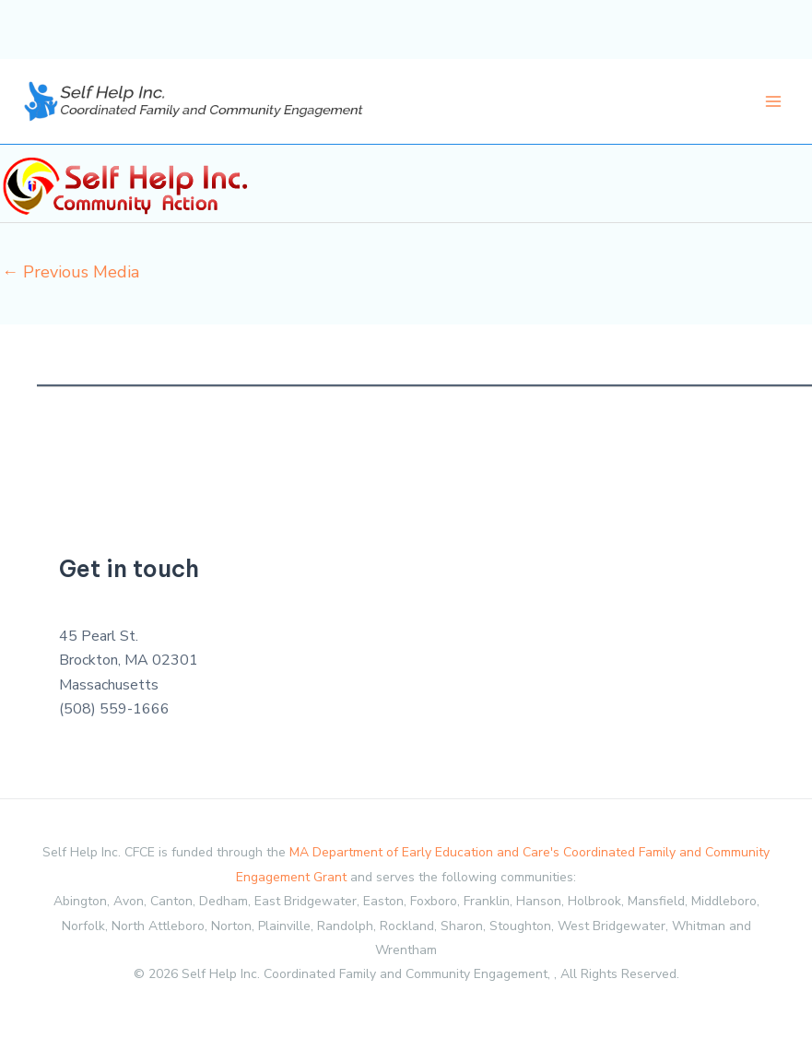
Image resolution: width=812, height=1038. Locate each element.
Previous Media (70, 272)
